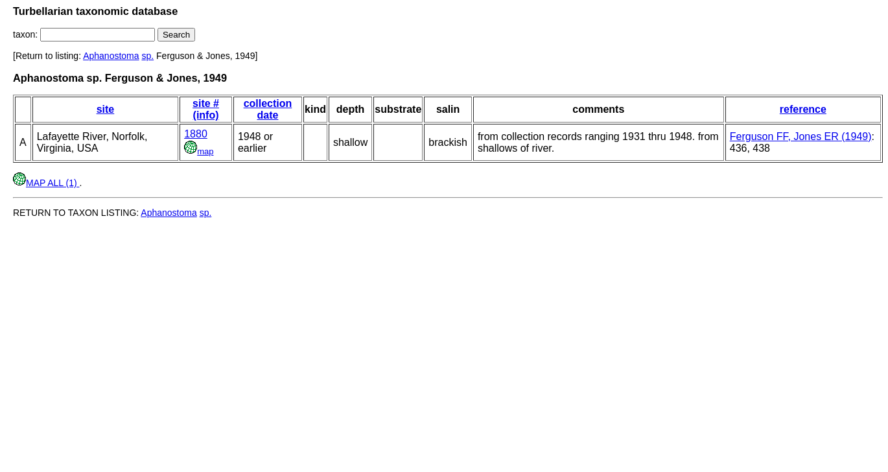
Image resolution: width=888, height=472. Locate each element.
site (106, 109)
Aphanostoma (111, 56)
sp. (147, 56)
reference (803, 109)
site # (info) (206, 109)
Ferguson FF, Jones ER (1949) (801, 136)
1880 (195, 133)
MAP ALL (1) (46, 183)
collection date (268, 109)
